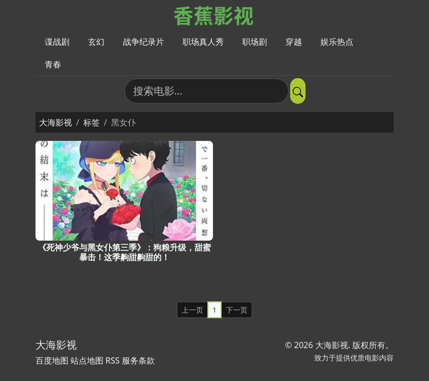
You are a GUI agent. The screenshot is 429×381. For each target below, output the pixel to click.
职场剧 (254, 41)
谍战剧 (57, 41)
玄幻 (96, 41)
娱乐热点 (336, 41)
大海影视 (55, 122)
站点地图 (86, 360)
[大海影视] (215, 15)
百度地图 (51, 360)
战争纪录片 (143, 41)
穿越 (293, 41)
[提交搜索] (298, 91)
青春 (53, 64)
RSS (112, 360)
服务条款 (138, 360)
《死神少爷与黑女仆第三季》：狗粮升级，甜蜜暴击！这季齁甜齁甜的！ (124, 252)
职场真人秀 (203, 41)
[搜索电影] (206, 91)
